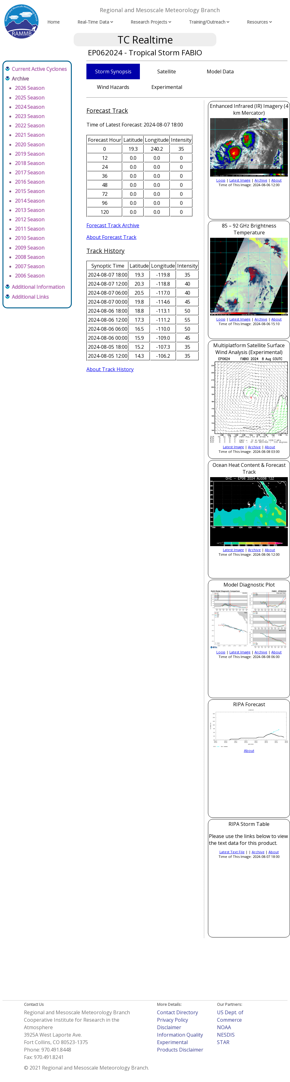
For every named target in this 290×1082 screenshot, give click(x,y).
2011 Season (29, 228)
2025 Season (29, 97)
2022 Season (29, 125)
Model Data (220, 71)
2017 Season (29, 172)
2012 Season (29, 219)
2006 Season (29, 275)
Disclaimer (169, 1027)
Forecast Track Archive (112, 225)
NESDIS (226, 1034)
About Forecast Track (111, 237)
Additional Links (30, 296)
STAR (223, 1042)
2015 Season (29, 191)
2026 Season (29, 88)
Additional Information (38, 286)
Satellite (166, 71)
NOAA (224, 1027)
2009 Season (29, 247)
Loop (220, 180)
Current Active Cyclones (39, 69)
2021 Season (29, 134)
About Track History (110, 369)
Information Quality (180, 1034)
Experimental (166, 87)
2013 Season (29, 210)
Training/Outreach (207, 22)
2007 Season (29, 266)
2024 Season (29, 107)
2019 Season (29, 153)
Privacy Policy (172, 1019)
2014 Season (29, 200)
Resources (257, 22)
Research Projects (149, 22)
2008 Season (29, 257)
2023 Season (29, 116)
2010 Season (29, 238)
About (276, 180)
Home (53, 22)
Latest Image (240, 180)
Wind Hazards (113, 87)
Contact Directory (177, 1012)
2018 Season (29, 163)
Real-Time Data (93, 22)
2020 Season (29, 144)
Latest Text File (232, 851)
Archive (261, 180)
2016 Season (29, 181)
